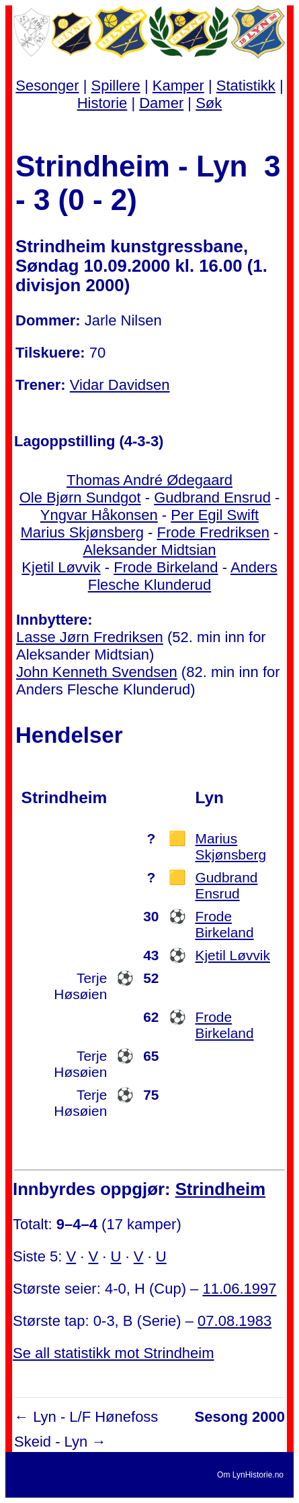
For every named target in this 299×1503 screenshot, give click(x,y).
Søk (209, 103)
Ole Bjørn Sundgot (80, 497)
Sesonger (47, 85)
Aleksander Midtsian (149, 549)
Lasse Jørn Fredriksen (89, 637)
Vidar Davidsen (120, 384)
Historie (102, 103)
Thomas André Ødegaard (149, 480)
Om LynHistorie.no (250, 1475)
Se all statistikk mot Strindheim (113, 1353)
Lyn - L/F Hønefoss (95, 1416)
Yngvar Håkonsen (99, 515)
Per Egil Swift (215, 515)
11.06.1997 (239, 1288)
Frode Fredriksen (213, 532)
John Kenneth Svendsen (96, 672)
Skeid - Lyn (50, 1441)
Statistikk (245, 85)
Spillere (115, 85)
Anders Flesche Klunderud (182, 576)
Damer (161, 103)
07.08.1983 (234, 1320)
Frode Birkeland (166, 567)
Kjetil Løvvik (61, 567)
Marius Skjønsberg (82, 532)
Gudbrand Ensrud (212, 497)
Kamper (178, 85)
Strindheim (220, 1189)
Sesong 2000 (239, 1416)
